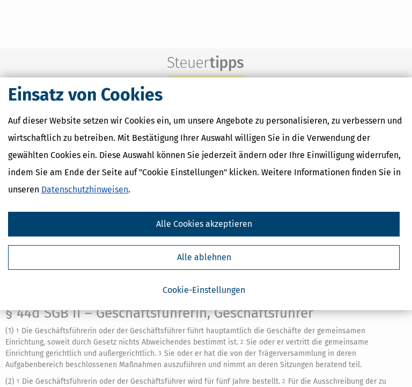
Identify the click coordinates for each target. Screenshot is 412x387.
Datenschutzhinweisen (84, 189)
